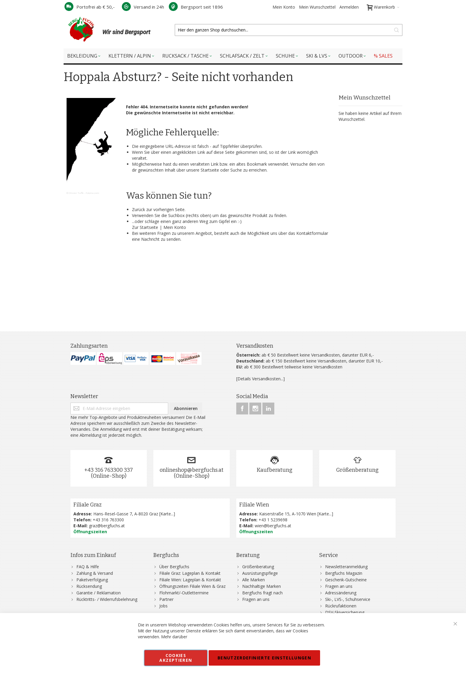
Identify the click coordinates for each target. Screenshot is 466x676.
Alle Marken (253, 579)
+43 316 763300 (108, 520)
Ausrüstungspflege (260, 573)
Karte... (167, 514)
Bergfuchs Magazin (343, 573)
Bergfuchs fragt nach (262, 593)
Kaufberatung (274, 470)
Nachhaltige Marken (261, 586)
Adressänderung (340, 593)
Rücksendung (89, 586)
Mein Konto (284, 7)
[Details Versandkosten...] (260, 378)
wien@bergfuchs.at (273, 525)
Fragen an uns (256, 599)
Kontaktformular (312, 233)
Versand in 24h (143, 7)
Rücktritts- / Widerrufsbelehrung (106, 599)
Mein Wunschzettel (317, 7)
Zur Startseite (145, 227)
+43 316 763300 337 (108, 470)
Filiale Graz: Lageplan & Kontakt (190, 573)
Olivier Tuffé (76, 192)
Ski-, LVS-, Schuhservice (347, 599)
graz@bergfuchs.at (107, 525)
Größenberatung (357, 470)
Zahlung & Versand (94, 573)
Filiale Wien (254, 504)
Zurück (138, 209)
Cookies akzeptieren (175, 658)
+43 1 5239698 (273, 520)
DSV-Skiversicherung (344, 612)
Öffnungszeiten (90, 531)
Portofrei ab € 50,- (89, 7)
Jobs (163, 606)
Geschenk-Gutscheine (346, 579)
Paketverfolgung (92, 579)
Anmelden (349, 7)
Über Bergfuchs (174, 566)
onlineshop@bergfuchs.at (191, 470)
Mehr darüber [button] (174, 636)
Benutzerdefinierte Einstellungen (264, 658)
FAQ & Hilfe (87, 566)
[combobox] (288, 30)
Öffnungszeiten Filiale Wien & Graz (192, 586)
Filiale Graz (87, 504)
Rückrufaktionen (340, 606)
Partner (166, 599)
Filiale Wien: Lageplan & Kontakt (190, 579)
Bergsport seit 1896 (196, 7)
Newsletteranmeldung (346, 566)
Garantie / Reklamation (98, 593)
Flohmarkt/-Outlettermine (184, 593)
